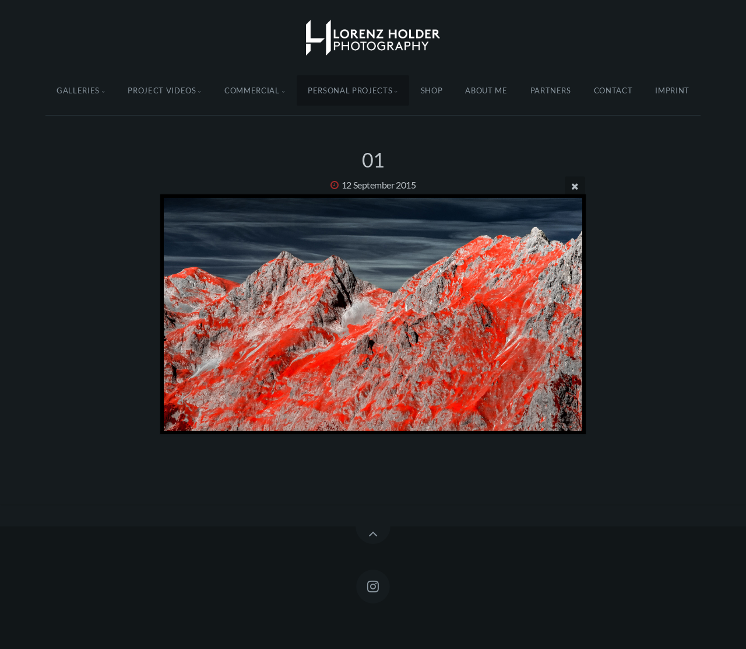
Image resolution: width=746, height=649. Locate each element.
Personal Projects (350, 90)
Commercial (252, 90)
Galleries (78, 90)
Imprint (672, 90)
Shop (432, 90)
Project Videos (162, 90)
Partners (550, 90)
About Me (486, 90)
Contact (613, 90)
